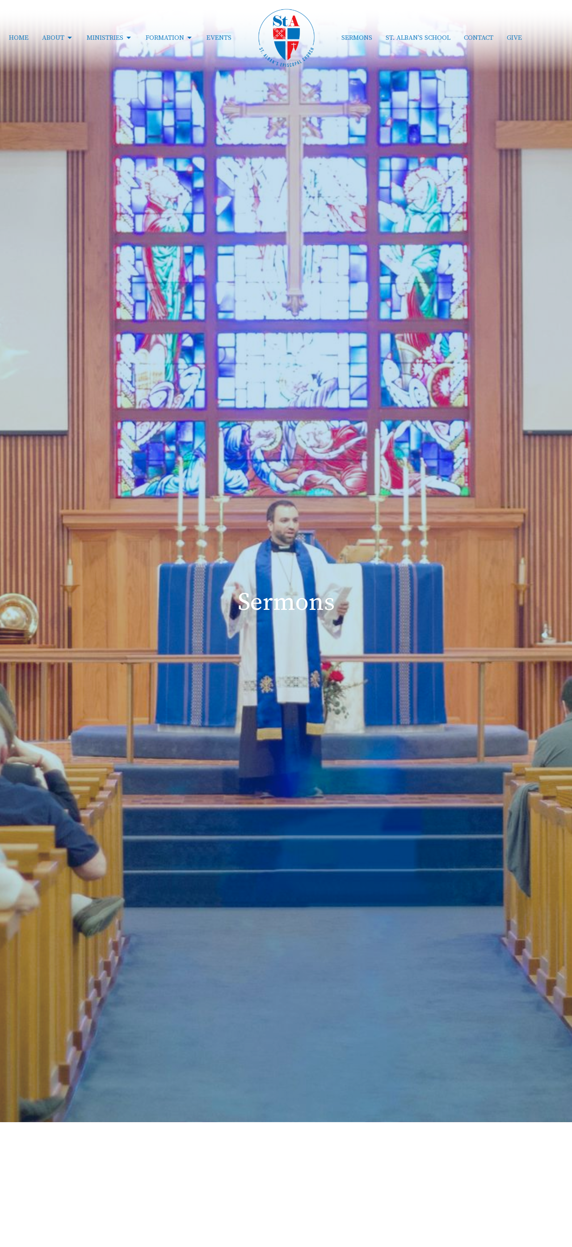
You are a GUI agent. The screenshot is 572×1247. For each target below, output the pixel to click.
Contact (478, 38)
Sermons (356, 38)
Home (19, 38)
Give (514, 38)
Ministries (109, 38)
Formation (169, 38)
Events (218, 38)
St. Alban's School (418, 38)
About (57, 38)
